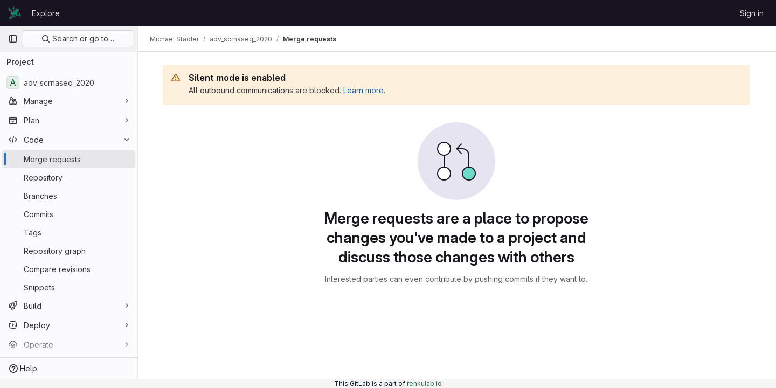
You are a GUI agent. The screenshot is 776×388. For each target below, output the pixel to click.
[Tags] (68, 232)
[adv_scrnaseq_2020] (68, 82)
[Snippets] (68, 287)
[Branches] (68, 195)
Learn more (364, 90)
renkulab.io (424, 383)
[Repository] (68, 177)
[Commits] (68, 214)
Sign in (752, 13)
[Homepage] (14, 13)
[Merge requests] (68, 159)
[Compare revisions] (68, 269)
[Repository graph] (68, 250)
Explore (46, 13)
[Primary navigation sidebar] (13, 38)
